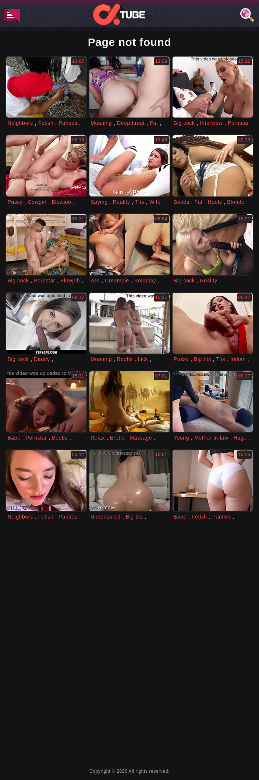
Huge (240, 438)
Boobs (181, 202)
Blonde (235, 202)
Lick (143, 359)
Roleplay (145, 281)
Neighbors (20, 123)
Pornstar (238, 123)
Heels (215, 202)
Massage (141, 438)
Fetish (46, 123)
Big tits (202, 359)
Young (181, 438)
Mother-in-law (211, 438)
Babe (13, 438)
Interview (211, 123)
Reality (121, 202)
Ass (95, 281)
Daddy (42, 359)
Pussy (14, 202)
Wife (154, 202)
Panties (67, 123)
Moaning (101, 123)
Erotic (117, 438)
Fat (154, 123)
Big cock (184, 123)
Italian (238, 359)
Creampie (117, 281)
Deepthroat (131, 123)
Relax (98, 438)
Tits (139, 202)
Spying (99, 202)
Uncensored (106, 517)
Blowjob (61, 202)
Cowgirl (37, 202)
